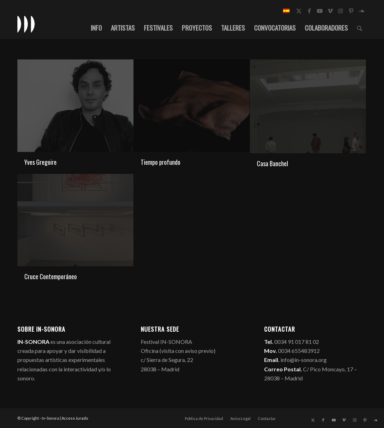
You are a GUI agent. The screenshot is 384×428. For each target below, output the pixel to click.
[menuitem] (96, 27)
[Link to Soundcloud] (361, 11)
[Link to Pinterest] (351, 11)
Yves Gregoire (40, 162)
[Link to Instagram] (340, 11)
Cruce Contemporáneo (50, 276)
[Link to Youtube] (319, 11)
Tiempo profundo (160, 162)
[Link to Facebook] (309, 11)
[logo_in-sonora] (26, 24)
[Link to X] (299, 11)
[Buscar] (359, 27)
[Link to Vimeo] (330, 11)
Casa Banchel (272, 163)
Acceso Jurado (75, 418)
